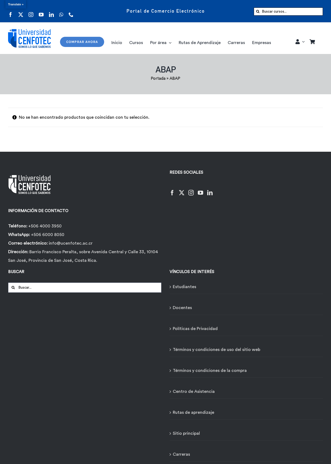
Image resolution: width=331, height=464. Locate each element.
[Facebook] (172, 189)
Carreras (181, 454)
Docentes (182, 308)
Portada (158, 79)
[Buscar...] (84, 287)
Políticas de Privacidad (195, 329)
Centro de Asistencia (194, 391)
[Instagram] (191, 189)
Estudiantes (184, 287)
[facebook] (10, 11)
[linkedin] (51, 11)
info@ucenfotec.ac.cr (71, 243)
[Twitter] (181, 189)
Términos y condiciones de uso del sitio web (216, 349)
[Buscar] (258, 12)
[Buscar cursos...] (288, 12)
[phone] (71, 11)
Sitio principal (186, 433)
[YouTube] (200, 189)
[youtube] (41, 11)
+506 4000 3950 (45, 226)
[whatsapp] (61, 11)
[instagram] (31, 11)
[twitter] (20, 11)
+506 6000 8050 (47, 235)
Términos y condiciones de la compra (210, 370)
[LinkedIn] (210, 189)
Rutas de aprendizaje (193, 412)
